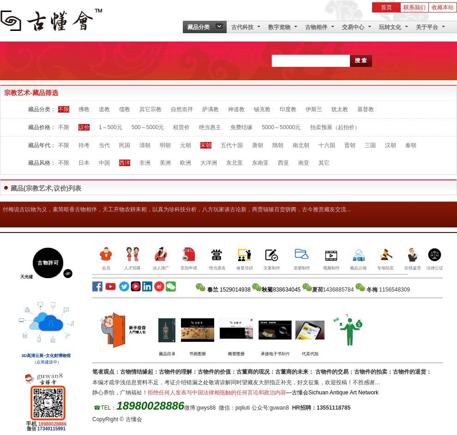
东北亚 (234, 163)
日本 (84, 163)
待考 (84, 145)
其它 (324, 163)
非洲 (144, 163)
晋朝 (349, 145)
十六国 (327, 145)
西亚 (283, 163)
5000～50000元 (281, 127)
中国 (104, 163)
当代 (104, 145)
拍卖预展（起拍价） (335, 127)
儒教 (124, 109)
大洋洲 (208, 163)
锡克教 (262, 109)
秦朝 (410, 145)
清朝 (144, 145)
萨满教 (210, 109)
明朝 (165, 145)
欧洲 (185, 163)
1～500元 (110, 127)
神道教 (236, 109)
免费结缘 (241, 127)
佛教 (84, 109)
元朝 (185, 145)
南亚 (303, 163)
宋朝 (205, 145)
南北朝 (301, 145)
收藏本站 (443, 7)
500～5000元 (148, 127)
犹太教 (339, 109)
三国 (370, 145)
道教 (104, 109)
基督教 (365, 109)
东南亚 (260, 163)
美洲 (165, 163)
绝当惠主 (210, 127)
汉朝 (390, 145)
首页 (386, 7)
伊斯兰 (314, 109)
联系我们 (414, 7)
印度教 (288, 109)
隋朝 (277, 145)
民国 (124, 145)
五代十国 (232, 145)
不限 (63, 109)
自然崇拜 (182, 109)
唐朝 (257, 145)
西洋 (124, 163)
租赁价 (181, 127)
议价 (84, 127)
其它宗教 (150, 109)
